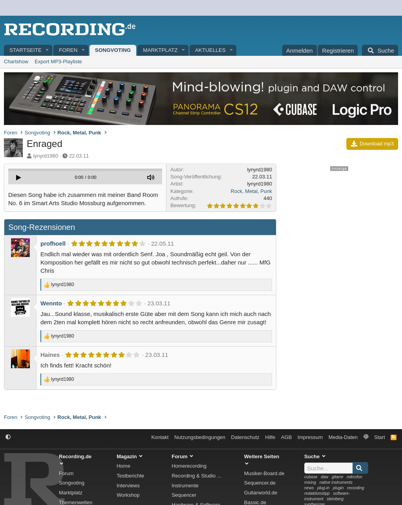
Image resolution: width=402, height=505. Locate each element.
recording (355, 488)
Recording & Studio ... (196, 476)
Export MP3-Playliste (58, 61)
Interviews (128, 485)
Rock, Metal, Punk (251, 191)
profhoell (53, 243)
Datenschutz (245, 437)
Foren (68, 50)
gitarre (337, 477)
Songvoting (113, 50)
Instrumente (185, 485)
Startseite (25, 50)
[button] (47, 50)
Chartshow (16, 61)
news (309, 488)
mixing (310, 482)
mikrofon (354, 477)
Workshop (128, 495)
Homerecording (189, 466)
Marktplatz (160, 50)
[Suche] (380, 50)
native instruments (336, 482)
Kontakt (159, 437)
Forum (66, 473)
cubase (311, 477)
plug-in (323, 488)
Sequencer (184, 495)
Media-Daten (343, 437)
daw (324, 477)
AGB (286, 437)
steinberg (335, 499)
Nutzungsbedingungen (199, 437)
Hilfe (270, 437)
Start (379, 437)
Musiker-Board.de (264, 473)
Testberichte (130, 476)
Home (123, 466)
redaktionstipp (317, 493)
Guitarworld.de (261, 493)
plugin (338, 488)
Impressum (310, 437)
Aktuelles (210, 50)
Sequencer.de (260, 483)
